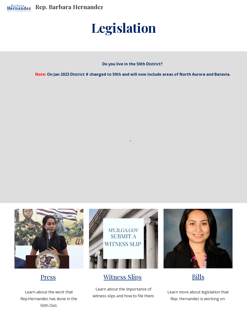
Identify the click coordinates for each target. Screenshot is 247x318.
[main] (123, 27)
